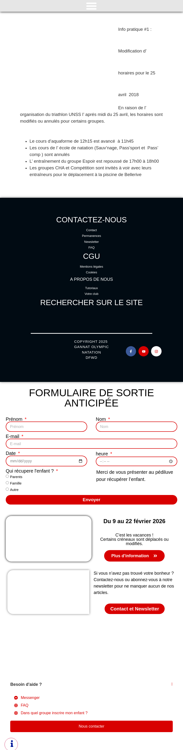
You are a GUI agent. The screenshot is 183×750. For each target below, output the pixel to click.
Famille (15, 482)
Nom (101, 419)
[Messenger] (91, 696)
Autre (14, 488)
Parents (16, 476)
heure (102, 452)
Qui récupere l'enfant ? (30, 470)
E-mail (13, 436)
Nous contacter (91, 725)
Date (11, 452)
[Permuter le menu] (91, 6)
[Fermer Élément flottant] (172, 683)
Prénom (15, 419)
